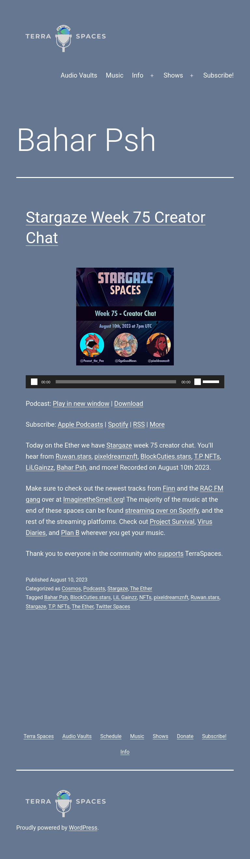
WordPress (83, 827)
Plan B (70, 533)
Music (114, 75)
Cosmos (71, 588)
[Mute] (197, 381)
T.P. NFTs (59, 606)
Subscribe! (218, 75)
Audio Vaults (79, 75)
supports (171, 553)
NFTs (145, 597)
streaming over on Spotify (162, 510)
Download (128, 403)
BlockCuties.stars (166, 456)
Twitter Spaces (113, 606)
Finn (169, 488)
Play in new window (81, 403)
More (157, 424)
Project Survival (172, 522)
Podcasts (94, 588)
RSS (139, 424)
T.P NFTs (207, 456)
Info (138, 75)
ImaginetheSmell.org (93, 499)
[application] (125, 381)
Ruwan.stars (73, 456)
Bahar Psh (71, 467)
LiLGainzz (40, 467)
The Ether (141, 588)
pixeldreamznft (116, 456)
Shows (173, 75)
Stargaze (119, 445)
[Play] (34, 381)
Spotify (118, 424)
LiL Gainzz (125, 597)
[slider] (116, 381)
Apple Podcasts (80, 424)
